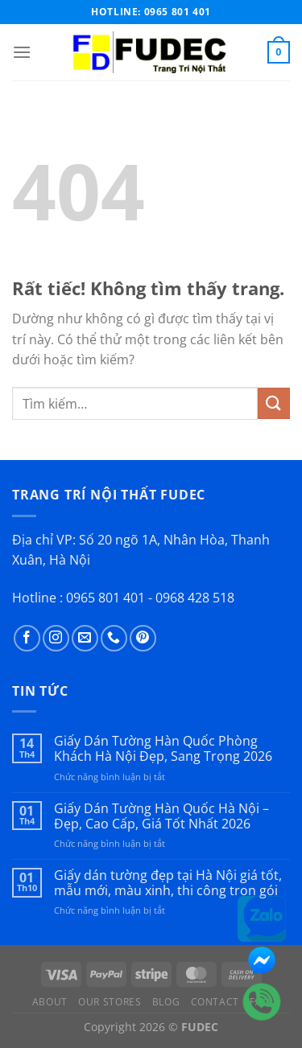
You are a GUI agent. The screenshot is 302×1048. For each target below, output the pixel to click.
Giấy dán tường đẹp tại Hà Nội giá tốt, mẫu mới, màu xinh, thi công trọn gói (168, 883)
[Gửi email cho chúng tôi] (85, 638)
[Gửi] (274, 403)
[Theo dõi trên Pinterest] (143, 638)
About (50, 1002)
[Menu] (21, 52)
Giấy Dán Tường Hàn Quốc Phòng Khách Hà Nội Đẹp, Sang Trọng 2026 (163, 749)
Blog (166, 1002)
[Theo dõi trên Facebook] (27, 638)
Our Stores (109, 1002)
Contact (215, 1002)
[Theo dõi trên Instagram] (56, 638)
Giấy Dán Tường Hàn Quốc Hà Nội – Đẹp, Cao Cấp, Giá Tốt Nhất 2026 (161, 816)
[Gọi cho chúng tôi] (114, 638)
